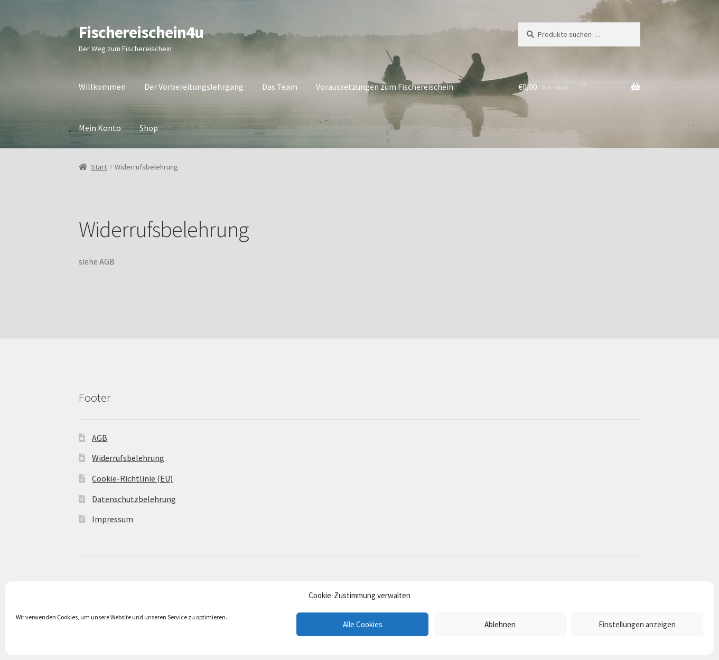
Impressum (112, 519)
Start (99, 167)
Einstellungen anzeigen (637, 624)
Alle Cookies (362, 624)
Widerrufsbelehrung (128, 457)
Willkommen (102, 86)
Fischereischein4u (141, 32)
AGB (99, 437)
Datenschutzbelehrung (134, 499)
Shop (148, 127)
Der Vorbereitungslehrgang (194, 86)
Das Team (279, 86)
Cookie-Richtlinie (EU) (132, 478)
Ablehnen (500, 624)
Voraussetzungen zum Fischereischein (384, 86)
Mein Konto (100, 127)
